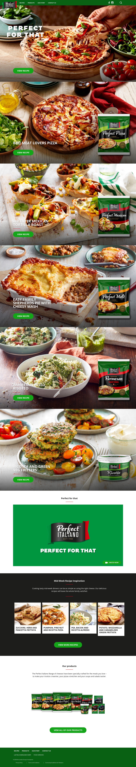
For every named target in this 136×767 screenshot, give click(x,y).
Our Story (41, 3)
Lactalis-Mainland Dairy (22, 755)
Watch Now (111, 563)
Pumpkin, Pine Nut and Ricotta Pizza (54, 628)
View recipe (23, 70)
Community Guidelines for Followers (54, 762)
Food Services (39, 755)
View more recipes (68, 644)
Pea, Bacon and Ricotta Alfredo (80, 628)
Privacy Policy (19, 762)
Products (31, 3)
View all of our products (68, 730)
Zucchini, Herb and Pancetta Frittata (26, 628)
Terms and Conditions (33, 762)
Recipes (22, 3)
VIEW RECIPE (23, 316)
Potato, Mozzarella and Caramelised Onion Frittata (110, 630)
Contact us (52, 3)
